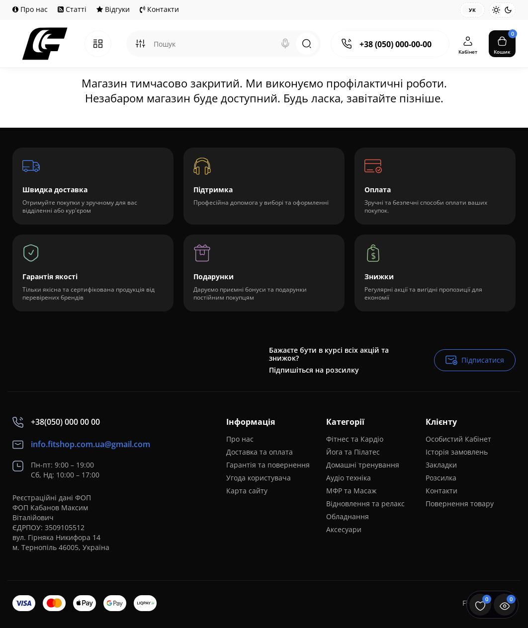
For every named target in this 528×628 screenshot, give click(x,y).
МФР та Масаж (351, 490)
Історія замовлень (457, 452)
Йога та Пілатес (353, 452)
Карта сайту (246, 490)
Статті (72, 9)
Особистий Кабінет (458, 439)
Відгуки (113, 9)
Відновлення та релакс (365, 503)
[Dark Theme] (508, 9)
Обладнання (347, 516)
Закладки (441, 465)
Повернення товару (460, 503)
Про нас (30, 9)
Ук (472, 9)
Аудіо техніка (348, 477)
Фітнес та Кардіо (354, 439)
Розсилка (441, 477)
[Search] (285, 44)
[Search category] (140, 44)
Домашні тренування (362, 465)
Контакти (159, 9)
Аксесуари (343, 529)
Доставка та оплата (259, 452)
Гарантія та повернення (268, 465)
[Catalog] (98, 43)
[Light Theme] (496, 9)
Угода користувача (258, 477)
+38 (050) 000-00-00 (395, 44)
